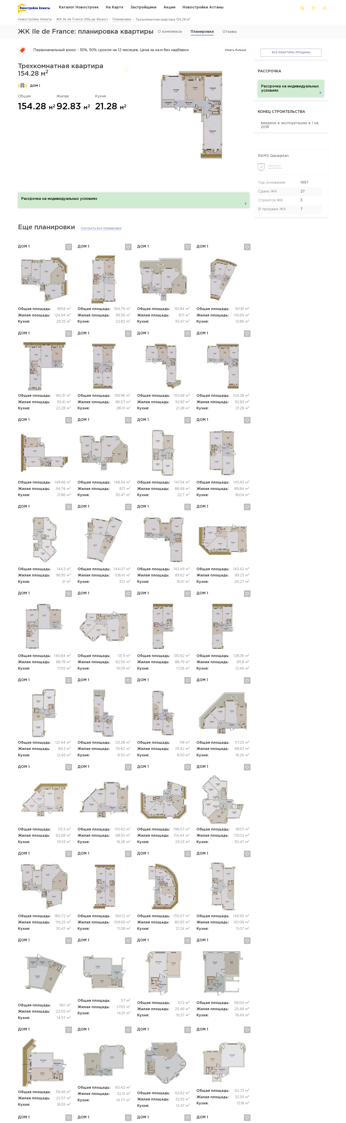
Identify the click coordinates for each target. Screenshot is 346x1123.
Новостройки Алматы (35, 19)
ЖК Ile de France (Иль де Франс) (82, 19)
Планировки (121, 19)
